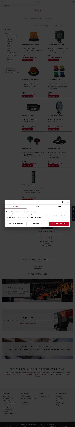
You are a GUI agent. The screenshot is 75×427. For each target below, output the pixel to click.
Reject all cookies (16, 223)
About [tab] (59, 206)
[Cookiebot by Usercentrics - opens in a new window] (63, 202)
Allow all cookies (59, 223)
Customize (37, 223)
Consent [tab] (15, 206)
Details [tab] (37, 206)
